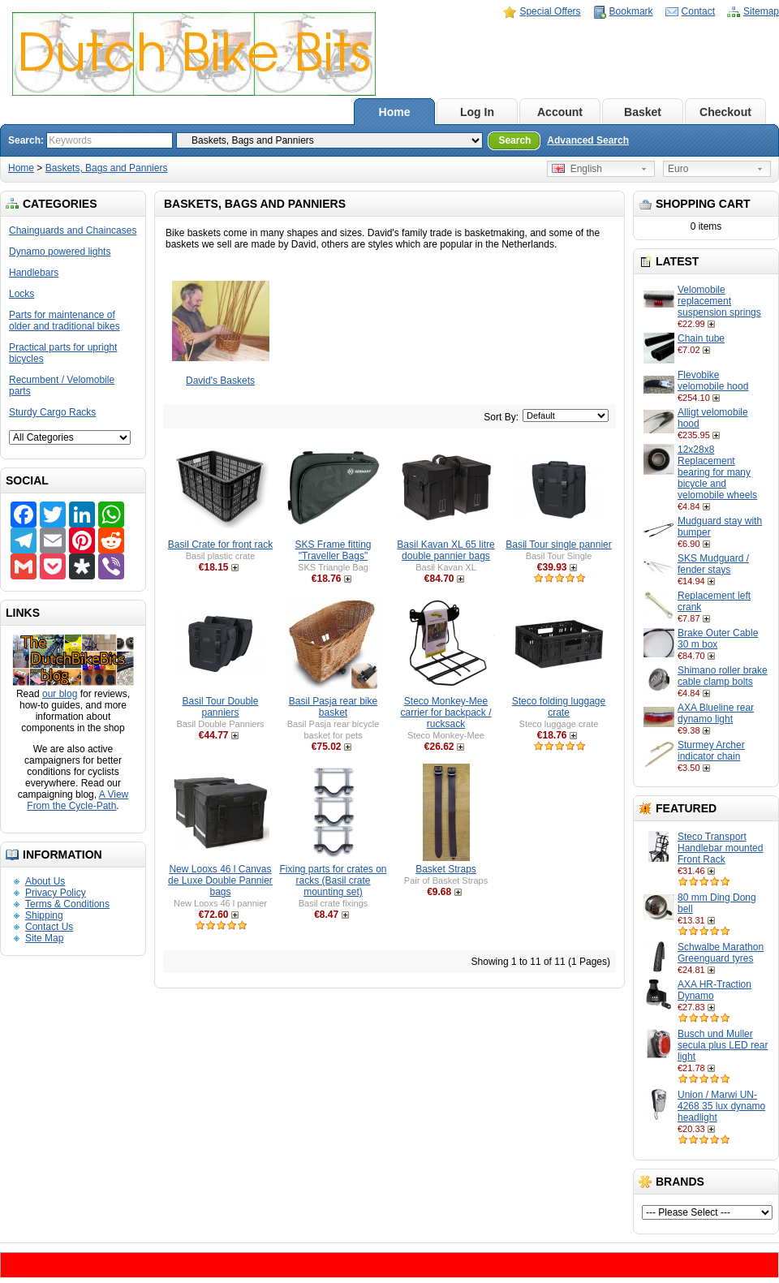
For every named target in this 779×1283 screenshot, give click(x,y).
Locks (21, 293)
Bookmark (631, 11)
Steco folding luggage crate (558, 706)
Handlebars (33, 272)
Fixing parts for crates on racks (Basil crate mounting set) (332, 880)
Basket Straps (445, 869)
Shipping (44, 915)
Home (395, 111)
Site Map (44, 938)
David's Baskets (220, 380)
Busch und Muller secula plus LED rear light (723, 1045)
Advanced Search (588, 140)
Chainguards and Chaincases (72, 230)
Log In (477, 111)
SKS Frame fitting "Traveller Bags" (333, 550)
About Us (45, 881)
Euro (678, 168)
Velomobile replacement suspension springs (719, 301)
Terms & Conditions (67, 904)
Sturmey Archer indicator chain (711, 750)
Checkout (725, 111)
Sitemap (761, 11)
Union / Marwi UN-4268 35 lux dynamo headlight (721, 1106)
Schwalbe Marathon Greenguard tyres (721, 952)
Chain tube (701, 338)
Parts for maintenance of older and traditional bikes (64, 320)
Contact (698, 11)
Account (560, 111)
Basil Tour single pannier (559, 544)
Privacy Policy (55, 892)
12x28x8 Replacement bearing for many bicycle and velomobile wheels (717, 472)
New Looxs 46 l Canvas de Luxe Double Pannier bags (220, 880)
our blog (59, 694)
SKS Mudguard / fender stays (713, 564)
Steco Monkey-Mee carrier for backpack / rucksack (445, 712)
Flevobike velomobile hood (713, 380)
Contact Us (49, 926)
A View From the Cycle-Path (77, 800)
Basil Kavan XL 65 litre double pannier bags (445, 550)
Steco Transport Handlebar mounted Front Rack (720, 848)
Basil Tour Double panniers (221, 706)
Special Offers (549, 11)
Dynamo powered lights (59, 251)
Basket (642, 111)
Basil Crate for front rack (220, 544)
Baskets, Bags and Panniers (106, 168)
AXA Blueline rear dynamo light (716, 713)
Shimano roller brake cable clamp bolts (723, 676)
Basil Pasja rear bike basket (333, 706)
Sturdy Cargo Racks (52, 412)
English (577, 168)
